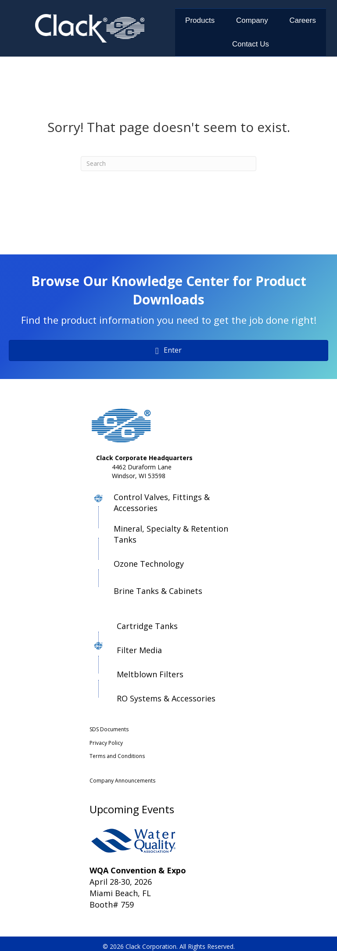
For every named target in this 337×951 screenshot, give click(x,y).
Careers (302, 20)
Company (252, 20)
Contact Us (250, 44)
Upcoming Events (132, 809)
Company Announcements (122, 780)
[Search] (168, 163)
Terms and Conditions (117, 756)
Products (200, 20)
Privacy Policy (106, 743)
